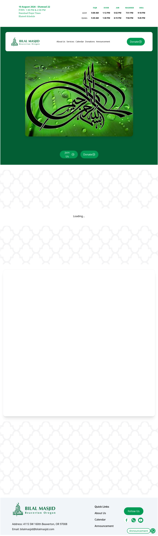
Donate (131, 56)
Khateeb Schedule (27, 16)
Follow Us (130, 496)
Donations (89, 57)
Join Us (68, 162)
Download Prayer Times (30, 13)
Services (71, 57)
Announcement (138, 531)
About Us (62, 57)
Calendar (80, 57)
